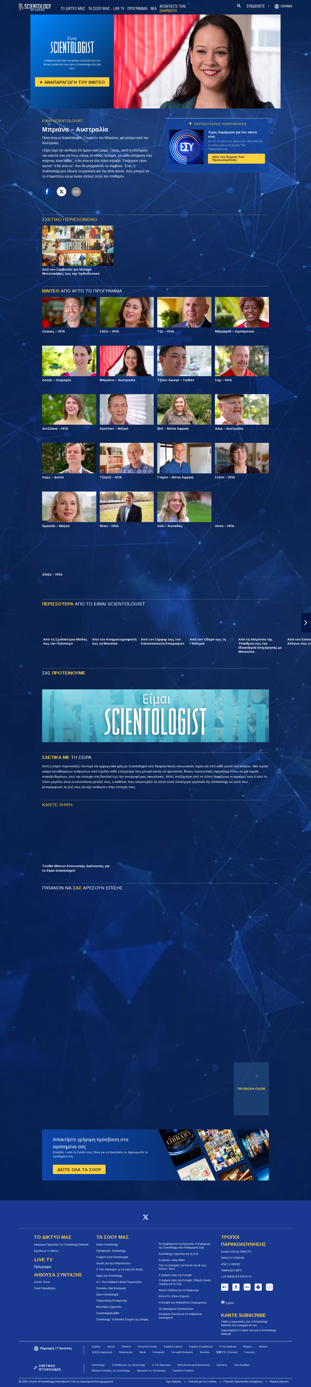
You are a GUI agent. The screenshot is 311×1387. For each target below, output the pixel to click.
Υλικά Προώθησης (45, 1288)
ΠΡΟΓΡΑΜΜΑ (137, 8)
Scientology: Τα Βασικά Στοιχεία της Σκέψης (122, 1319)
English (96, 1346)
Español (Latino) (173, 1346)
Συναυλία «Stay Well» (172, 1260)
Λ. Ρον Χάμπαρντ (161, 1365)
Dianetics (222, 1365)
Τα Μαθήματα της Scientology (128, 1365)
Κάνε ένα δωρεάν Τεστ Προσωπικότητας (228, 158)
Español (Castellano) (201, 1346)
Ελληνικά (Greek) (147, 1346)
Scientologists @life (107, 1313)
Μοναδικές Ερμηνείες (109, 1306)
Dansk (111, 1346)
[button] (306, 622)
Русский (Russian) (182, 1352)
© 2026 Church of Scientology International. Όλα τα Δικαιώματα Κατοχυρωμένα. (66, 1381)
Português (158, 1352)
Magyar (247, 1346)
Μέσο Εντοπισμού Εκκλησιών (194, 1365)
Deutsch (126, 1346)
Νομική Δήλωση (279, 1381)
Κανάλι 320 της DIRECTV (236, 1251)
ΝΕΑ (154, 8)
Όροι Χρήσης (173, 1381)
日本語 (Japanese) (102, 1352)
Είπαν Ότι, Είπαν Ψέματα (174, 1296)
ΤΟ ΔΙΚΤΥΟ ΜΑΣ (72, 8)
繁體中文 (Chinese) (227, 1352)
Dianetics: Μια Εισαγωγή (111, 1288)
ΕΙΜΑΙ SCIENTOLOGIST (62, 121)
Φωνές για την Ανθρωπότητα (113, 1263)
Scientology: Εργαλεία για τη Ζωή (178, 1253)
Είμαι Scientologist (107, 1294)
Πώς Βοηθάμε (241, 1365)
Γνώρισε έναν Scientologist (112, 1257)
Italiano (263, 1346)
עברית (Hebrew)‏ (228, 1346)
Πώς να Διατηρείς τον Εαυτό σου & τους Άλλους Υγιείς (182, 1267)
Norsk (142, 1352)
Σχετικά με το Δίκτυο (46, 1250)
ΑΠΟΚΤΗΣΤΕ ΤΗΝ (173, 8)
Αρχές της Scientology (109, 1275)
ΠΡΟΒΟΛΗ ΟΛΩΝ (251, 1088)
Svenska (204, 1352)
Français (249, 1352)
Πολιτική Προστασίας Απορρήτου (243, 1381)
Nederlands (125, 1352)
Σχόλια (229, 1303)
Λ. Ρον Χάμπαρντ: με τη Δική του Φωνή (119, 1269)
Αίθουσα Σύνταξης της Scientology (111, 1370)
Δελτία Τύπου (42, 1282)
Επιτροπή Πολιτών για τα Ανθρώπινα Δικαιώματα (180, 1316)
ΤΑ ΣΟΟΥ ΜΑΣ (99, 8)
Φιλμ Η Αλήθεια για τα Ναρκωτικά (179, 1290)
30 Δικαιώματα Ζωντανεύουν (176, 1308)
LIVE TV (118, 8)
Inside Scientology (107, 1244)
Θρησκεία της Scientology (151, 1370)
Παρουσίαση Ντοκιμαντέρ (111, 1300)
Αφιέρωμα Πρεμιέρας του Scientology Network (61, 1244)
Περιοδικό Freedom (183, 1370)
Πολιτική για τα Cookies (202, 1381)
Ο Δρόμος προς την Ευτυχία (175, 1275)
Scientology (98, 1365)
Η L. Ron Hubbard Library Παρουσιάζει (119, 1282)
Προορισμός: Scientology (111, 1250)
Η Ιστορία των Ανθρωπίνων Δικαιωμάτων (183, 1302)
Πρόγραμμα (42, 1267)
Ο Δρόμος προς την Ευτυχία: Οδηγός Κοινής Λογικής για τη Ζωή (185, 1282)
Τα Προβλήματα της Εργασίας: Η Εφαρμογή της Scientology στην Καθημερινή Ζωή (184, 1245)
